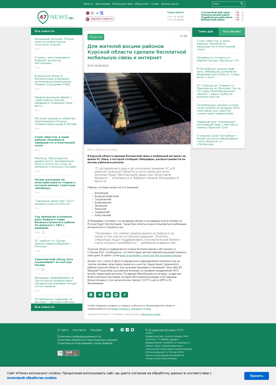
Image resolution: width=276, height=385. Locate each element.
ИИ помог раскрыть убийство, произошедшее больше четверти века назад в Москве (56, 123)
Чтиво (155, 4)
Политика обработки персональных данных (87, 340)
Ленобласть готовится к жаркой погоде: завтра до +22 (218, 59)
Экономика (102, 4)
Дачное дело (170, 4)
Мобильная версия (87, 13)
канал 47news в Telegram (126, 309)
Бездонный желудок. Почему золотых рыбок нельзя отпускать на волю (56, 44)
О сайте (62, 330)
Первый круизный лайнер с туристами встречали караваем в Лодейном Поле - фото (56, 104)
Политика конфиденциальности (79, 336)
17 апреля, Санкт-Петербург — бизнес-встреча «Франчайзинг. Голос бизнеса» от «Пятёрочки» (218, 140)
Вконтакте (112, 329)
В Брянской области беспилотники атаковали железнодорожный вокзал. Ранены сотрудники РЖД (56, 83)
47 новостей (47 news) (162, 330)
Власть (88, 4)
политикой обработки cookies (32, 378)
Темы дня (205, 31)
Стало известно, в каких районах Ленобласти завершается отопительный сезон (216, 45)
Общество (141, 4)
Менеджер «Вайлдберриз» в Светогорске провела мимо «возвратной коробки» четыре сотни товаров (56, 284)
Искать (242, 3)
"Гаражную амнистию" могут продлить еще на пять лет (56, 205)
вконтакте (92, 13)
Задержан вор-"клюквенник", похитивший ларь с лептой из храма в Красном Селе (217, 125)
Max (132, 329)
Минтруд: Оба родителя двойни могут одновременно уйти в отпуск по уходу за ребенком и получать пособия (56, 165)
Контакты (79, 330)
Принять (256, 376)
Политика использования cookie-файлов (85, 343)
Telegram (127, 329)
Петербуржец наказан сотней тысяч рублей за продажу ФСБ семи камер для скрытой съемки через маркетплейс (218, 109)
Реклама (96, 330)
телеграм (97, 13)
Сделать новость (102, 19)
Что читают (232, 31)
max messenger (101, 13)
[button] (90, 295)
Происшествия (122, 4)
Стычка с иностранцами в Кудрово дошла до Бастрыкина (56, 62)
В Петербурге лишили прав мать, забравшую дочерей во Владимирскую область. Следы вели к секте (218, 73)
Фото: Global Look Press (102, 149)
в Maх (147, 309)
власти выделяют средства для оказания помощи (150, 256)
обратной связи (150, 314)
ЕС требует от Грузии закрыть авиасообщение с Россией (56, 246)
